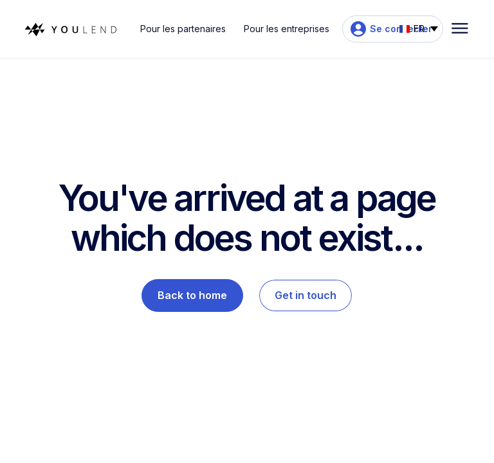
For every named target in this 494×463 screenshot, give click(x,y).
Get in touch (305, 295)
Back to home (192, 295)
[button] (419, 27)
